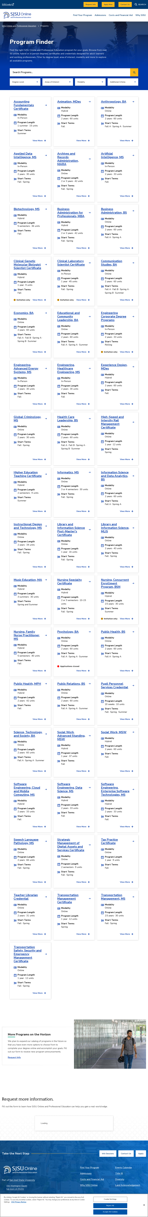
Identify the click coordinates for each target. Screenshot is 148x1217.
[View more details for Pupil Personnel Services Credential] (126, 719)
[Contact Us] (125, 4)
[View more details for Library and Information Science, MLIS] (126, 567)
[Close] (144, 1205)
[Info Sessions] (107, 1153)
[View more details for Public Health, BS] (126, 671)
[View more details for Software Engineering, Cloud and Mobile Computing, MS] (39, 827)
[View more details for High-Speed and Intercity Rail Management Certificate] (126, 459)
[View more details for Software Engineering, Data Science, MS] (83, 827)
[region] (74, 1205)
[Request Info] (91, 4)
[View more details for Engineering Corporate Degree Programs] (126, 352)
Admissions (100, 15)
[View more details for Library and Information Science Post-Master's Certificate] (83, 567)
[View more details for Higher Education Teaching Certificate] (39, 511)
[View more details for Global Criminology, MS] (39, 459)
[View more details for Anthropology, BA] (126, 141)
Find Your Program (82, 15)
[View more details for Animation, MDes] (83, 141)
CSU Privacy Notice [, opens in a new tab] (18, 1202)
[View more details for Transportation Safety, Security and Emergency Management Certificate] (39, 993)
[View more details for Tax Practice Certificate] (126, 882)
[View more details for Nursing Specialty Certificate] (83, 619)
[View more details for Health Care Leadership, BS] (83, 459)
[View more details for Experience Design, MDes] (126, 404)
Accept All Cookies (110, 1212)
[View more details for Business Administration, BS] (126, 248)
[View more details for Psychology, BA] (83, 671)
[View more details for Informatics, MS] (83, 511)
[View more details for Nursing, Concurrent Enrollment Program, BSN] (126, 619)
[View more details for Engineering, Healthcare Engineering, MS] (83, 404)
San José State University (22, 1180)
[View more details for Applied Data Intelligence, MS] (39, 196)
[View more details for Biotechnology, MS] (39, 248)
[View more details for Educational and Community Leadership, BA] (83, 352)
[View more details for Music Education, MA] (39, 619)
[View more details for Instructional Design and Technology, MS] (39, 567)
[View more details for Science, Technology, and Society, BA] (39, 771)
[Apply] (141, 1153)
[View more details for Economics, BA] (39, 352)
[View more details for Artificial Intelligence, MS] (126, 196)
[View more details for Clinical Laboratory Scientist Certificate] (83, 300)
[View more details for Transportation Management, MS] (126, 934)
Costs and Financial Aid (121, 15)
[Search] (140, 4)
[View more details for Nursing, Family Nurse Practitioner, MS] (39, 671)
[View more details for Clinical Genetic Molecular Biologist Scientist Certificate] (39, 300)
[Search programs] (134, 72)
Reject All (110, 1206)
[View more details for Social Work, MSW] (126, 771)
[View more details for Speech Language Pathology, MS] (39, 882)
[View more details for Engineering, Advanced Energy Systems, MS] (39, 404)
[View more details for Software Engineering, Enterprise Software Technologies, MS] (126, 827)
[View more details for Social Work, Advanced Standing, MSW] (83, 771)
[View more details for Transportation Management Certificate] (83, 934)
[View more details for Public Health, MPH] (39, 719)
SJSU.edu (6, 4)
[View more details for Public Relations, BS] (83, 719)
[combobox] (69, 72)
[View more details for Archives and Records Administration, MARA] (83, 196)
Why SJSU (140, 15)
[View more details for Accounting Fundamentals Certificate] (39, 141)
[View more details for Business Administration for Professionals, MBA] (83, 248)
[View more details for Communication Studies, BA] (126, 300)
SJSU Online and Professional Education (19, 26)
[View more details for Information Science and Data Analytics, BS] (126, 511)
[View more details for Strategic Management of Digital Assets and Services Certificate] (83, 882)
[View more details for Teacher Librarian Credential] (39, 934)
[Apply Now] (108, 4)
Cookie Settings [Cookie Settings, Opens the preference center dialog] (110, 1199)
